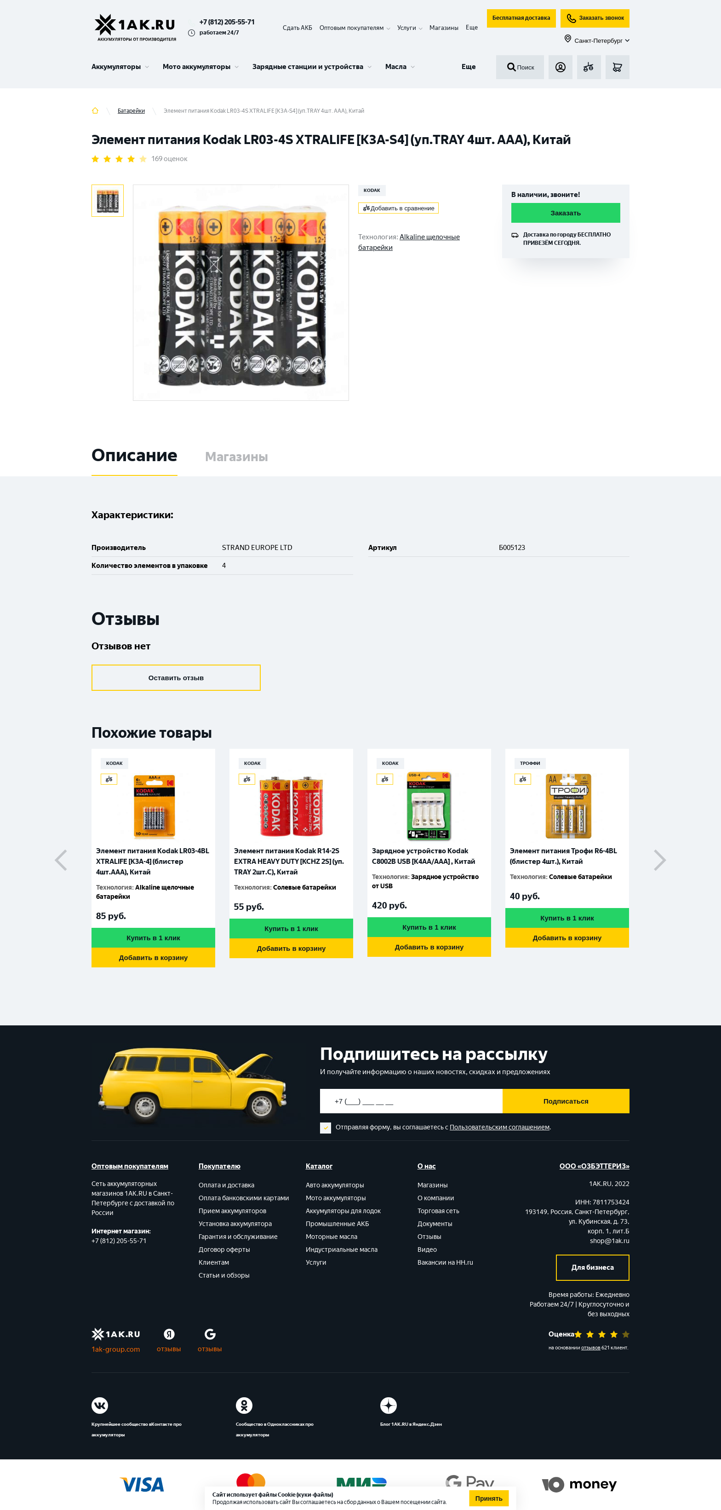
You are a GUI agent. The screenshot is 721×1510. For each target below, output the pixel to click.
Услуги (316, 1263)
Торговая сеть (438, 1211)
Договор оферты (224, 1250)
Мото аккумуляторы (196, 67)
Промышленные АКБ (337, 1224)
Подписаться (566, 1101)
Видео (427, 1250)
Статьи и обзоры (224, 1275)
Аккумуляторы (116, 67)
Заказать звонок (595, 18)
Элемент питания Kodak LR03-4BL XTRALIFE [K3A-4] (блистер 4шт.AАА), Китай (152, 861)
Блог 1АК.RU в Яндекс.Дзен (411, 1424)
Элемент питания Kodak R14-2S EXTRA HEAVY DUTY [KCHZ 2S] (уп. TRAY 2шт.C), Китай (289, 861)
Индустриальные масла (342, 1250)
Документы (435, 1224)
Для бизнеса (593, 1267)
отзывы (169, 1349)
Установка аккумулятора (235, 1224)
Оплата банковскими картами (244, 1198)
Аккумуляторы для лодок (343, 1211)
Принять (489, 1498)
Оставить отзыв (176, 678)
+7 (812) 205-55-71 (227, 22)
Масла (395, 67)
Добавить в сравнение (399, 208)
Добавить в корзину (153, 957)
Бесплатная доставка (521, 18)
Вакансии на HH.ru (445, 1263)
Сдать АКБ (297, 27)
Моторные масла (331, 1237)
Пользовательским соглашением (499, 1127)
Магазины (443, 27)
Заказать (566, 213)
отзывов (591, 1348)
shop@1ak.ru (609, 1241)
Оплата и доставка (226, 1185)
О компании (436, 1198)
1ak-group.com (116, 1349)
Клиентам (214, 1263)
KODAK (372, 190)
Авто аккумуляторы (335, 1185)
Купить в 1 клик (153, 938)
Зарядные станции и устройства (307, 67)
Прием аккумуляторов (232, 1211)
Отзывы (429, 1237)
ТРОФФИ (530, 763)
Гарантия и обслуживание (238, 1237)
